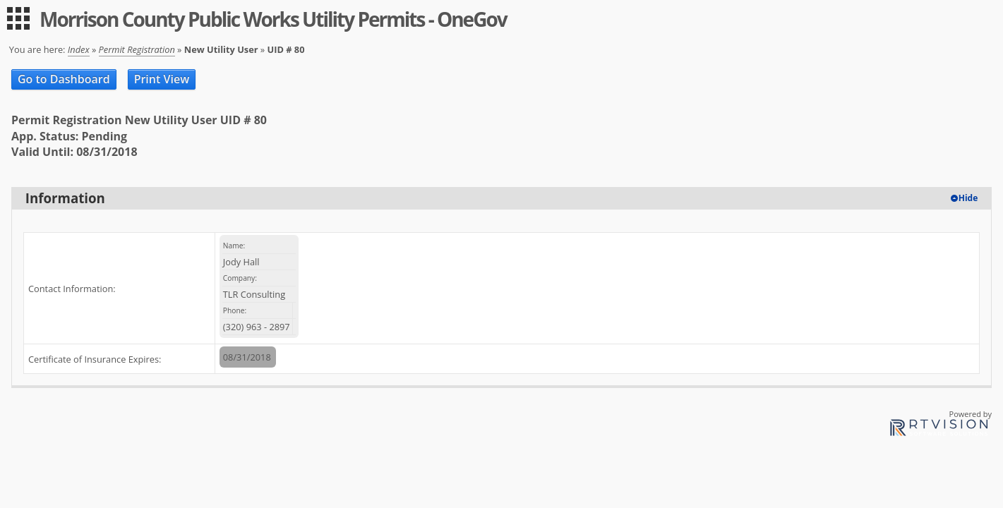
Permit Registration (137, 49)
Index (79, 49)
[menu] (18, 18)
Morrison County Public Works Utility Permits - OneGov (273, 19)
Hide (968, 198)
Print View (162, 79)
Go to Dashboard (64, 79)
